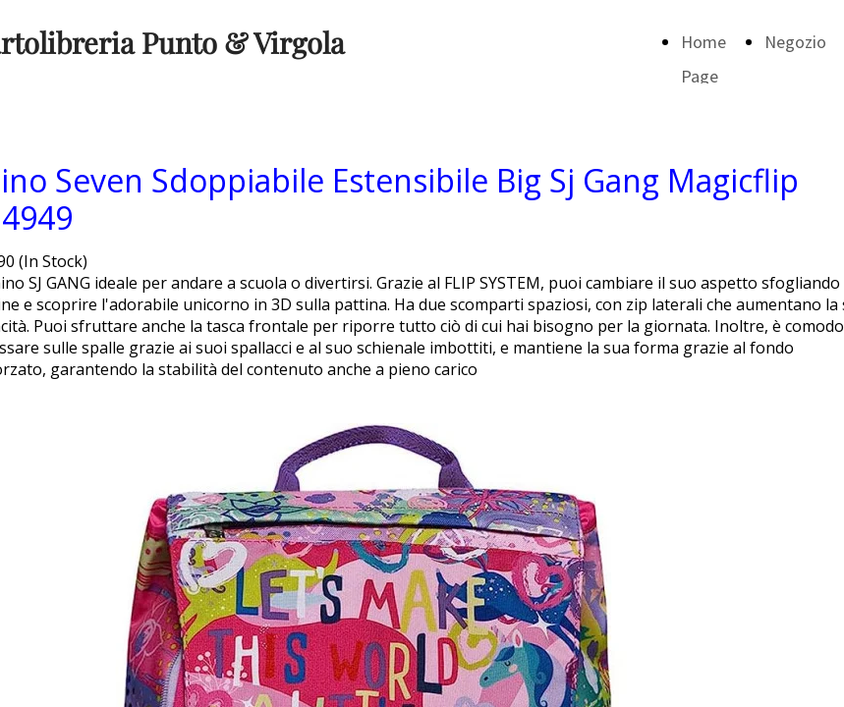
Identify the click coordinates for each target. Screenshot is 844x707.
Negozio (795, 41)
